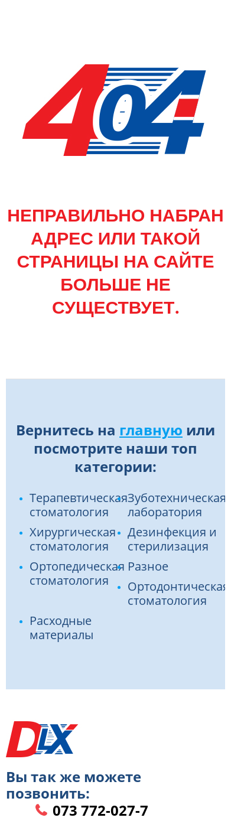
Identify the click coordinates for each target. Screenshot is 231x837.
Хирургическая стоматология (73, 539)
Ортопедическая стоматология (77, 573)
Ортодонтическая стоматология (178, 593)
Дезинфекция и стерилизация (172, 539)
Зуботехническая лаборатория (177, 505)
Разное (148, 566)
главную (151, 429)
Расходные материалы (61, 628)
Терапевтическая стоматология (79, 505)
